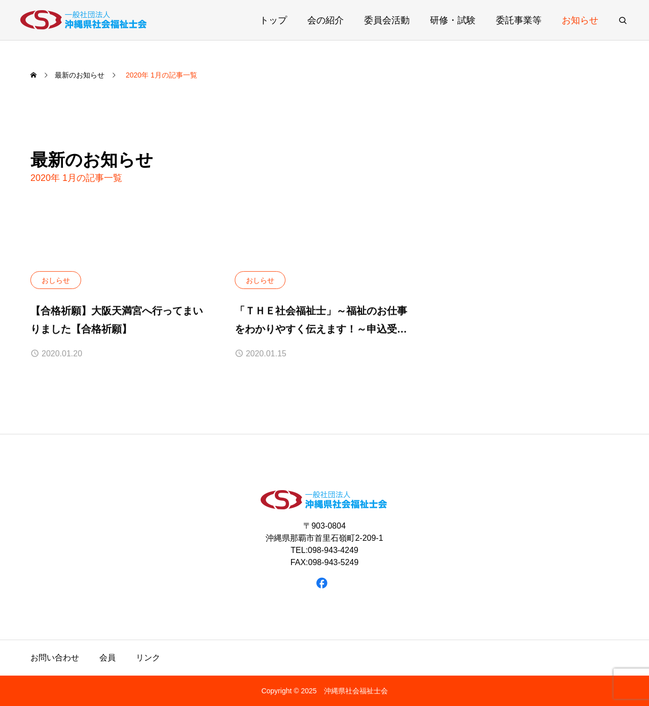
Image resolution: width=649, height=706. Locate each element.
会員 (107, 657)
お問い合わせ (54, 657)
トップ (273, 20)
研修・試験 (453, 20)
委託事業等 (519, 20)
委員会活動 (387, 20)
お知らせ (580, 20)
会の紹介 (325, 20)
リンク (148, 657)
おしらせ (56, 280)
